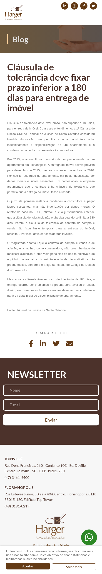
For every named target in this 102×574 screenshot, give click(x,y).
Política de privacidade (51, 545)
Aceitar (27, 566)
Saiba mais (74, 567)
